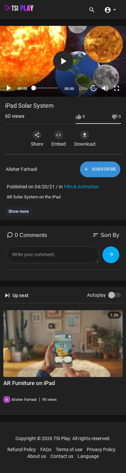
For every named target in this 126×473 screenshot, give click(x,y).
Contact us (61, 456)
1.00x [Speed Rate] (83, 89)
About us (36, 456)
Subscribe (100, 169)
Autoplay (96, 295)
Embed (58, 139)
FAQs (45, 449)
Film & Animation (81, 186)
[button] (110, 9)
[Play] (8, 88)
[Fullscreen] (116, 88)
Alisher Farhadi (21, 169)
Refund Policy (21, 449)
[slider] (46, 88)
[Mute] (105, 88)
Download (84, 139)
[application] (63, 61)
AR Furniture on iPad (29, 383)
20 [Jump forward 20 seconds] (93, 88)
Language (88, 456)
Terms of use (69, 449)
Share (37, 139)
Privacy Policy (101, 449)
